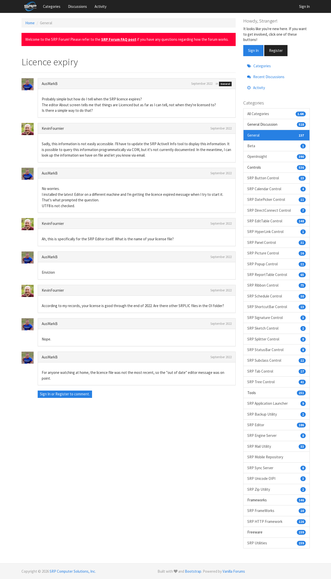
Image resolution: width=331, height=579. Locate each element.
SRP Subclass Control (276, 360)
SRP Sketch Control (276, 328)
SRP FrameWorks (276, 510)
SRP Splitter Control (276, 339)
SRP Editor (276, 424)
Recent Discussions (265, 76)
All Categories (276, 113)
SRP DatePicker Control (276, 199)
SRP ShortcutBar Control (276, 306)
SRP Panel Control (276, 242)
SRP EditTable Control (276, 221)
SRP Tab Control (276, 371)
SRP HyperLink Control (276, 231)
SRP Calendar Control (276, 188)
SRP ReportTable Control (276, 274)
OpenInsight (276, 156)
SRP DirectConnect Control (276, 210)
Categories (51, 6)
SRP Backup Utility (276, 414)
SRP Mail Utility (276, 446)
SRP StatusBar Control (276, 349)
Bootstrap (193, 571)
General (225, 83)
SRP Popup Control (276, 264)
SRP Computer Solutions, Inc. (73, 571)
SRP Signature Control (276, 317)
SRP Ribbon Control (276, 285)
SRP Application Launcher (276, 403)
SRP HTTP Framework (276, 521)
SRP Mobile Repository (265, 457)
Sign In (304, 6)
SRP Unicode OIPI (276, 478)
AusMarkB (50, 83)
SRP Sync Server (276, 467)
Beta (276, 145)
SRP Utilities (276, 543)
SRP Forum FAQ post (118, 39)
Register (62, 394)
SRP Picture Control (276, 253)
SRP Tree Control (276, 381)
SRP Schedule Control (276, 296)
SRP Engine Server (276, 435)
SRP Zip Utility (276, 489)
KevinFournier (53, 128)
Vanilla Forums (234, 571)
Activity (100, 6)
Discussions (77, 6)
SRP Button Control (276, 178)
